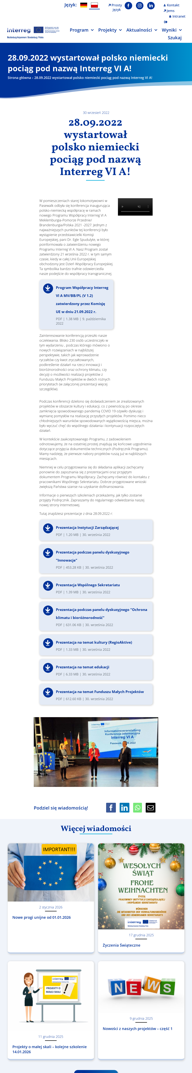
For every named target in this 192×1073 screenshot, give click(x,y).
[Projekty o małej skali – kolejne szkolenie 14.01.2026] (51, 996)
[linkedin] (151, 5)
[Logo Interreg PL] (33, 28)
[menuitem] (83, 5)
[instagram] (139, 5)
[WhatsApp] (137, 807)
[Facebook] (111, 807)
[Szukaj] (177, 39)
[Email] (150, 807)
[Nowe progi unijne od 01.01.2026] (51, 872)
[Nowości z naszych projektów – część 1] (141, 987)
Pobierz (48, 288)
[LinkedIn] (124, 807)
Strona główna (19, 77)
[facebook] (128, 5)
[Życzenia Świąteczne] (141, 886)
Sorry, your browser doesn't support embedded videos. (135, 207)
